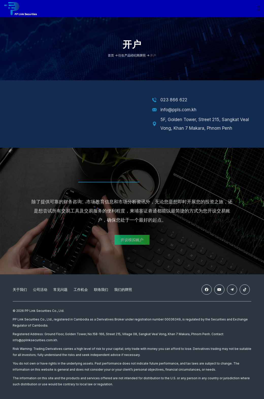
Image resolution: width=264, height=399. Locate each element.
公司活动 (40, 290)
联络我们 (101, 290)
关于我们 (20, 290)
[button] (132, 245)
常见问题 (60, 290)
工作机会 (81, 290)
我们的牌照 (123, 290)
